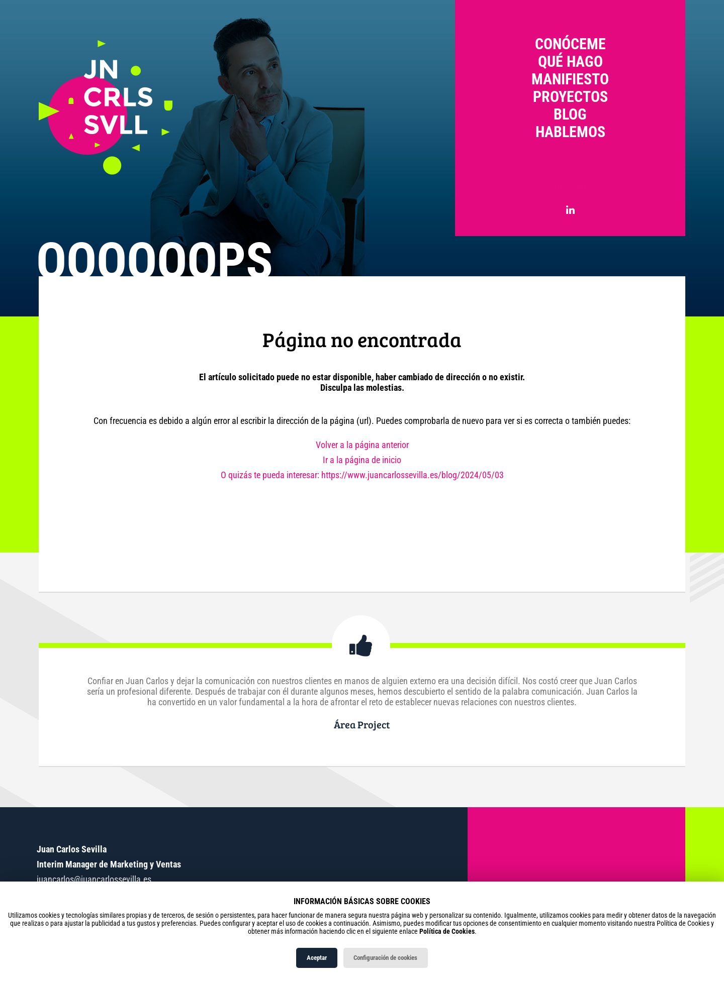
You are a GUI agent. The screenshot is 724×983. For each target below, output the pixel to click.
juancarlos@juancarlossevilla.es (94, 879)
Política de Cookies (447, 931)
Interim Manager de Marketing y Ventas (109, 864)
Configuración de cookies (385, 957)
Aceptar (317, 957)
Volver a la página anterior (362, 445)
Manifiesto (570, 79)
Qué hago (570, 61)
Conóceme (570, 44)
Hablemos (570, 132)
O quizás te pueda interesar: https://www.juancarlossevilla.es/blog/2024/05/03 (362, 475)
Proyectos (570, 96)
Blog (570, 114)
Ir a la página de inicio (362, 460)
